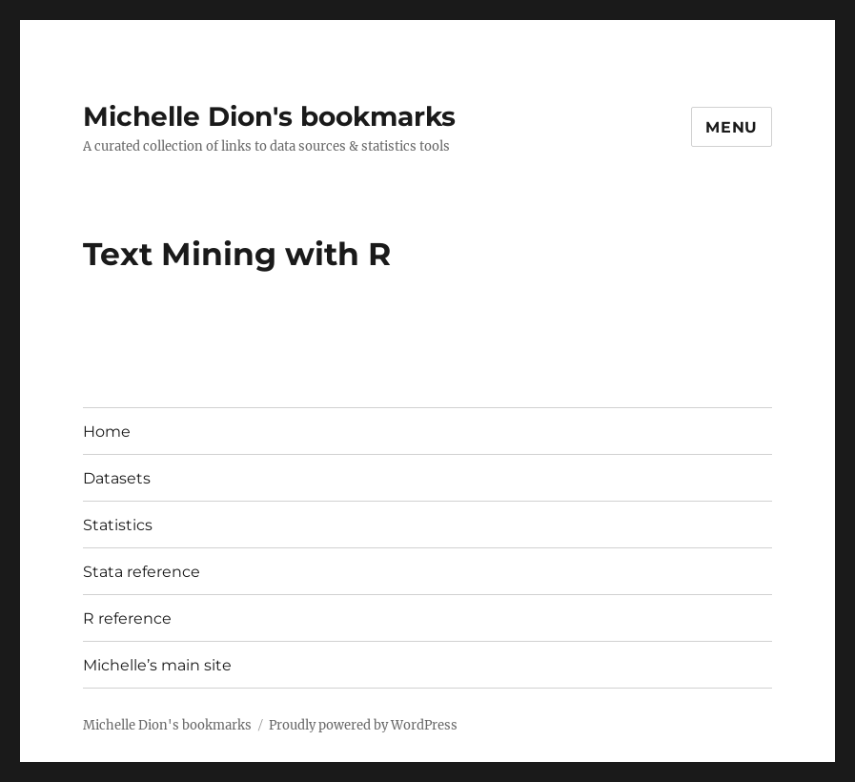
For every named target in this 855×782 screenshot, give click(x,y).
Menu (731, 127)
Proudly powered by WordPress (363, 725)
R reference (127, 618)
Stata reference (141, 572)
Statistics (118, 525)
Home (107, 431)
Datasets (117, 478)
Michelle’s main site (157, 665)
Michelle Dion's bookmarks (269, 116)
